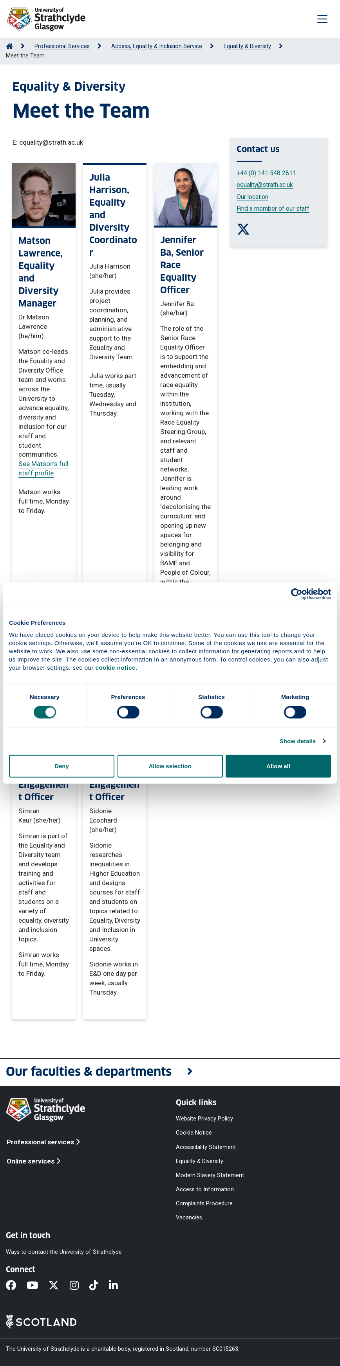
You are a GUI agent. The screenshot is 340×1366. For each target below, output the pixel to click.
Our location (252, 197)
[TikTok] (99, 1286)
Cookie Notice (194, 1132)
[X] (59, 1286)
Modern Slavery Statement (210, 1175)
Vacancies (189, 1217)
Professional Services (62, 46)
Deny (61, 765)
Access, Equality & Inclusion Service (156, 46)
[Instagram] (79, 1286)
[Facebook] (16, 1286)
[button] (170, 1072)
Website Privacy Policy (204, 1118)
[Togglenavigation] (322, 18)
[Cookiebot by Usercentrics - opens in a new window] (296, 594)
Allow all (278, 765)
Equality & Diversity (247, 46)
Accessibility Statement (206, 1147)
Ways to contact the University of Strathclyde (64, 1251)
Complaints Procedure (204, 1203)
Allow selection (169, 765)
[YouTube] (38, 1286)
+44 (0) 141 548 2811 (266, 173)
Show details (298, 741)
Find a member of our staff (273, 208)
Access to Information (205, 1189)
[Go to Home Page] (9, 46)
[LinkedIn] (118, 1286)
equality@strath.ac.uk (265, 184)
